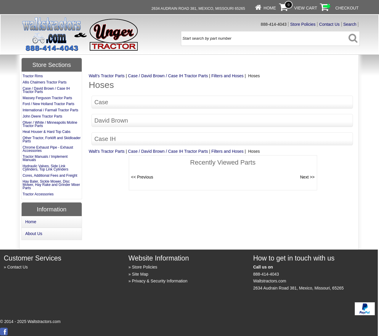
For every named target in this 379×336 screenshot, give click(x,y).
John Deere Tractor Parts (42, 116)
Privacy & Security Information (160, 281)
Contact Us (329, 24)
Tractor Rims (33, 76)
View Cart (305, 8)
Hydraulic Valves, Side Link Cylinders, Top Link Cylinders (45, 167)
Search (349, 24)
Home (270, 8)
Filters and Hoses (227, 75)
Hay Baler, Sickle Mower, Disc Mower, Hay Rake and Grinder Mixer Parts (51, 184)
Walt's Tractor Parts (107, 75)
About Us (33, 233)
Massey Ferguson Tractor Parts (47, 98)
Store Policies (303, 24)
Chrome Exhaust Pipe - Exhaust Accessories (48, 149)
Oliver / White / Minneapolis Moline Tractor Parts (50, 124)
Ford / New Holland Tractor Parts (48, 104)
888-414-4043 (266, 274)
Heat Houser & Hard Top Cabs (46, 132)
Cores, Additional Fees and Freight (50, 175)
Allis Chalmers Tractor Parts (45, 82)
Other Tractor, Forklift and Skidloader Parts (52, 139)
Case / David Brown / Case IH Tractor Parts (168, 75)
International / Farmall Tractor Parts (50, 110)
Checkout (347, 8)
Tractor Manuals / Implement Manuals (45, 158)
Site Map (140, 274)
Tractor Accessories (38, 194)
